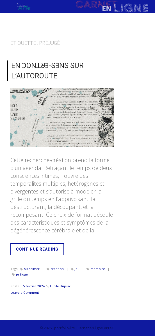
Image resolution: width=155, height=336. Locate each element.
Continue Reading (40, 250)
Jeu (77, 269)
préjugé (22, 274)
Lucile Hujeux (60, 286)
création (57, 269)
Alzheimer (32, 269)
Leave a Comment (24, 292)
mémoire (97, 269)
